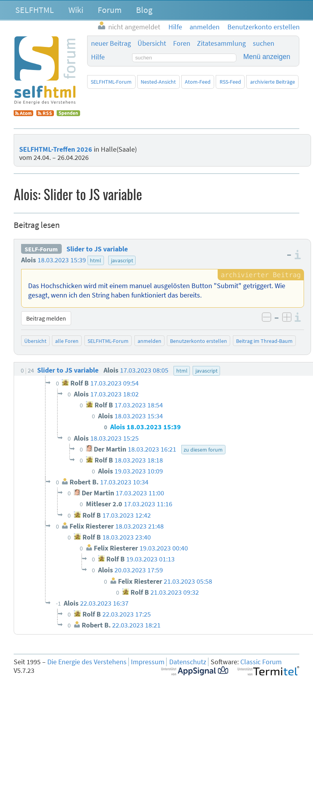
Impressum (148, 662)
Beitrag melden (46, 318)
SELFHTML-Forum (111, 81)
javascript (122, 260)
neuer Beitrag (111, 43)
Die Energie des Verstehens (87, 662)
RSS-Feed (230, 81)
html (95, 260)
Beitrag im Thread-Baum (264, 340)
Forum (110, 9)
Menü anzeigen (266, 57)
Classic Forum (261, 662)
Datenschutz (187, 662)
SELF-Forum (41, 249)
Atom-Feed (198, 81)
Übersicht (152, 43)
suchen (263, 43)
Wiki (75, 9)
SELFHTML (34, 9)
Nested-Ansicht (158, 81)
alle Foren (67, 340)
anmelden (149, 340)
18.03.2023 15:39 (62, 260)
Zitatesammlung (221, 43)
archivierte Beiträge (272, 81)
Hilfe (98, 57)
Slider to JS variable (97, 249)
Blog (144, 9)
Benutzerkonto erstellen (198, 340)
